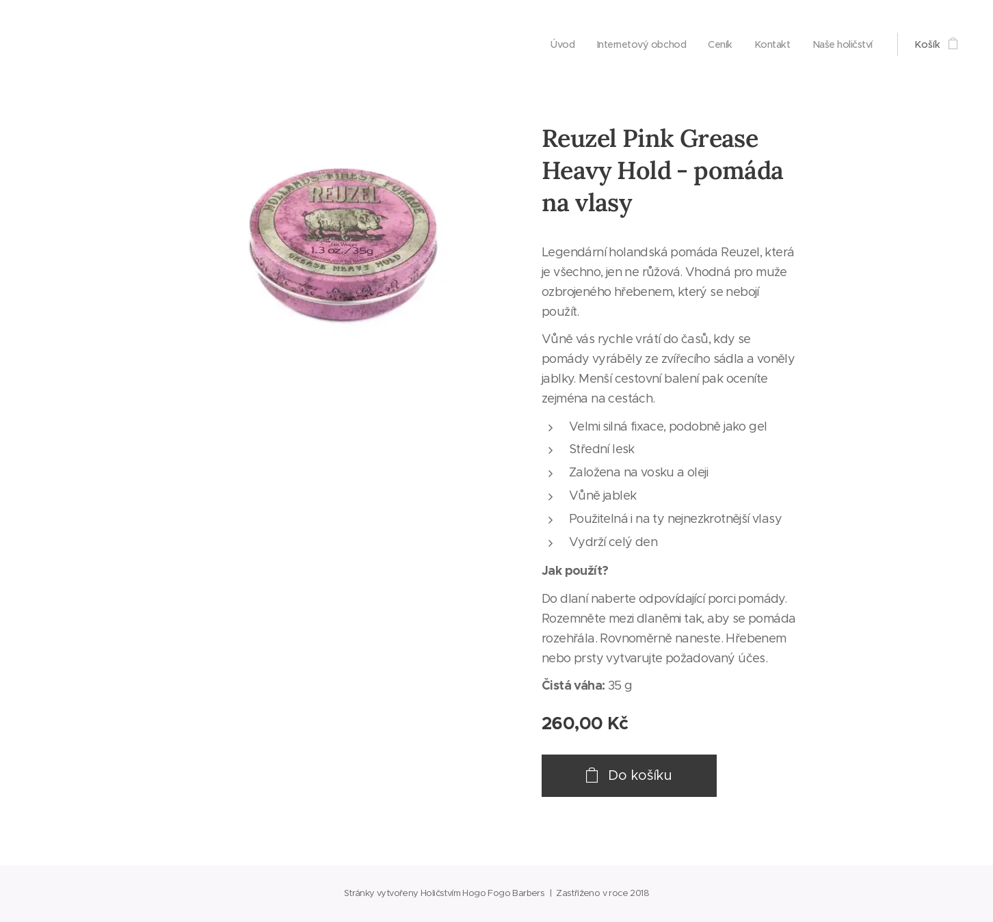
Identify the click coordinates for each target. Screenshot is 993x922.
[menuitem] (552, 44)
